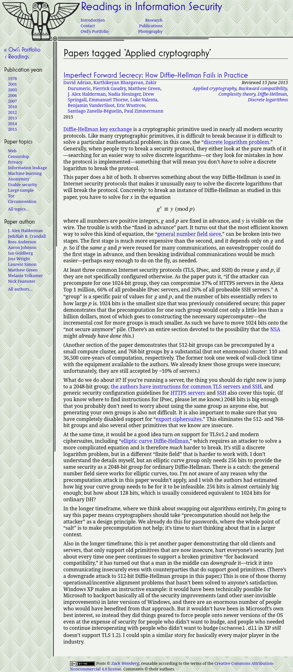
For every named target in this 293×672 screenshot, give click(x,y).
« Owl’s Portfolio (22, 49)
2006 (12, 95)
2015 (12, 129)
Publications (151, 25)
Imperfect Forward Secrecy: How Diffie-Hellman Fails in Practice (155, 75)
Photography (150, 31)
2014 (12, 123)
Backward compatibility (263, 88)
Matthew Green (144, 88)
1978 (12, 78)
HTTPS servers (188, 392)
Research (154, 20)
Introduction (93, 20)
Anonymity (18, 179)
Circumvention (22, 201)
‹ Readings (16, 56)
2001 (12, 84)
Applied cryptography (214, 88)
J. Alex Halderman (87, 94)
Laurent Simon (22, 264)
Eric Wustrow (131, 105)
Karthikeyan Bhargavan (118, 82)
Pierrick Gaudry (109, 88)
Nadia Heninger (124, 94)
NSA (275, 329)
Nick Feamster (21, 281)
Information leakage (27, 167)
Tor (11, 196)
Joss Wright (19, 258)
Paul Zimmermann (144, 111)
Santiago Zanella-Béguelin (95, 111)
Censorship (18, 156)
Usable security (22, 184)
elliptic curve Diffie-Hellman (155, 440)
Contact (88, 25)
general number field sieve (189, 233)
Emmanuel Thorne (108, 100)
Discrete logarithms (268, 100)
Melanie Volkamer (25, 275)
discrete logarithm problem (236, 142)
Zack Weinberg (125, 662)
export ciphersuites (179, 419)
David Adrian (77, 82)
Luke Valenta (143, 100)
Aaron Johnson (22, 247)
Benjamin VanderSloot (91, 105)
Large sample (21, 190)
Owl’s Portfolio (95, 31)
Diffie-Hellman (272, 94)
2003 (12, 90)
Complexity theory (237, 94)
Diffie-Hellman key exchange (97, 129)
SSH (221, 392)
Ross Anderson (22, 242)
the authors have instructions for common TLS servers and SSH (186, 386)
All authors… (20, 289)
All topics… (18, 209)
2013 (12, 118)
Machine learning (25, 173)
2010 (12, 106)
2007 (12, 101)
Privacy (15, 162)
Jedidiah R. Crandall (27, 236)
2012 (12, 112)
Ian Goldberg (20, 253)
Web (12, 151)
